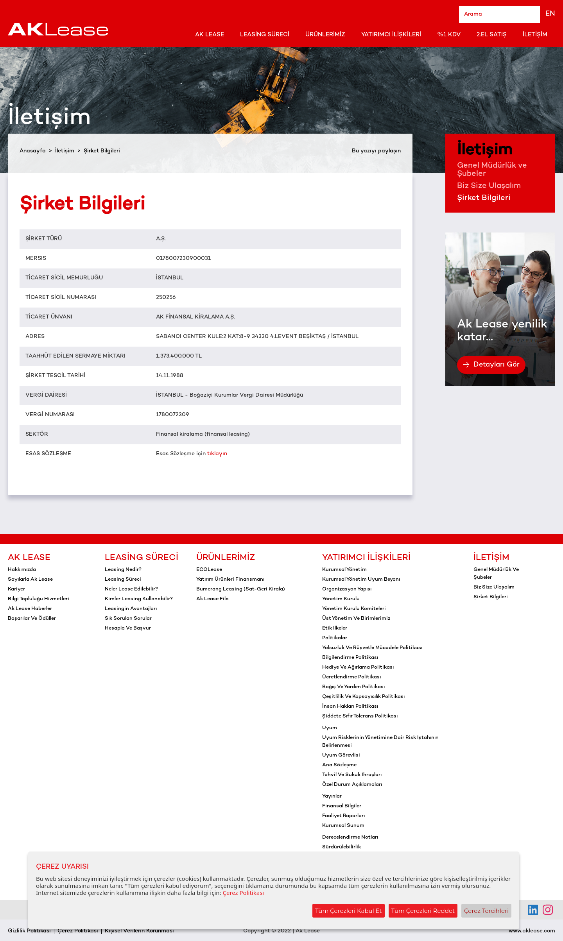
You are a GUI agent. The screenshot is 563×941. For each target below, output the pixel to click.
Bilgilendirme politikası (350, 657)
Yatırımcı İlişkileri (391, 35)
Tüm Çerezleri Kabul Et (348, 910)
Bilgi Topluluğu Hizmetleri (38, 599)
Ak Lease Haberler (30, 609)
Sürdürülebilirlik (341, 847)
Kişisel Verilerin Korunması (139, 931)
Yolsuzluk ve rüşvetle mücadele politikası (372, 648)
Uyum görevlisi (341, 755)
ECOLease (209, 569)
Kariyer (16, 589)
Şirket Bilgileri (484, 198)
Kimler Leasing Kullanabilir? (139, 599)
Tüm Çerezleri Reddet (423, 910)
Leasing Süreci (264, 35)
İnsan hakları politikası (350, 706)
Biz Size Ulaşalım (489, 186)
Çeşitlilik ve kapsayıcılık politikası (363, 696)
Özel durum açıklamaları (352, 784)
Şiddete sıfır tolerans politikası (360, 716)
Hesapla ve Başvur (128, 628)
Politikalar (334, 638)
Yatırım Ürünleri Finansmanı (230, 579)
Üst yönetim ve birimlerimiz (356, 618)
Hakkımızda (22, 569)
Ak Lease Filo (212, 599)
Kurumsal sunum (343, 825)
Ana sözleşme (339, 765)
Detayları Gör (491, 365)
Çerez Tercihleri (486, 910)
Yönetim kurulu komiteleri (354, 609)
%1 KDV (449, 35)
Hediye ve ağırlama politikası (358, 667)
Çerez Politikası (77, 931)
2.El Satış (492, 35)
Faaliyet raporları (343, 816)
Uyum (329, 728)
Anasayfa (33, 151)
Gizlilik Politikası (29, 931)
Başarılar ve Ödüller (32, 618)
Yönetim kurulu (341, 599)
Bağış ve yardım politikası (353, 687)
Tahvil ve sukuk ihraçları (352, 775)
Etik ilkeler (334, 628)
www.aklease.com (532, 931)
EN (550, 14)
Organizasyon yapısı (346, 589)
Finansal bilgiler (341, 806)
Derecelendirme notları (350, 837)
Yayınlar (332, 796)
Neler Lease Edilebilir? (131, 589)
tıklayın (217, 454)
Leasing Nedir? (123, 569)
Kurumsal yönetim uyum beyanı (361, 579)
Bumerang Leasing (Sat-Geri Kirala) (240, 589)
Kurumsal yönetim (344, 569)
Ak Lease (209, 35)
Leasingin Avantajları (131, 609)
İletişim (535, 35)
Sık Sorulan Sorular (128, 618)
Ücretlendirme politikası (351, 677)
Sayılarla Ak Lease (30, 579)
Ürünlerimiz (325, 35)
